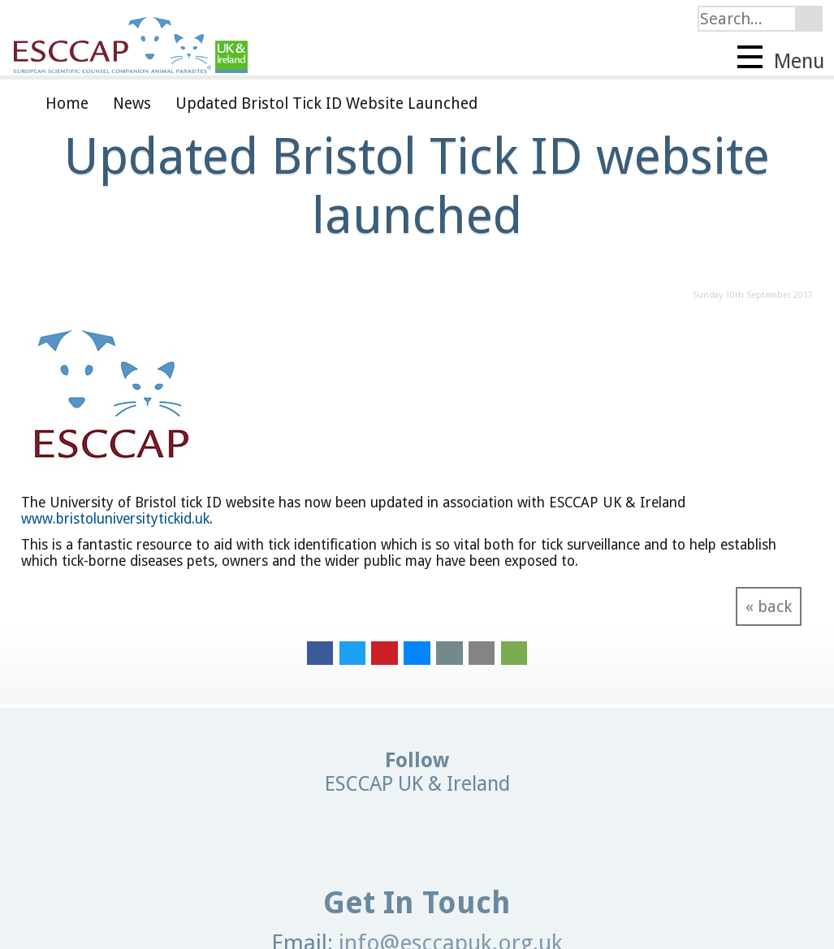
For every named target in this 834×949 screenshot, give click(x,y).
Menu (780, 59)
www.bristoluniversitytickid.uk (115, 519)
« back (768, 606)
